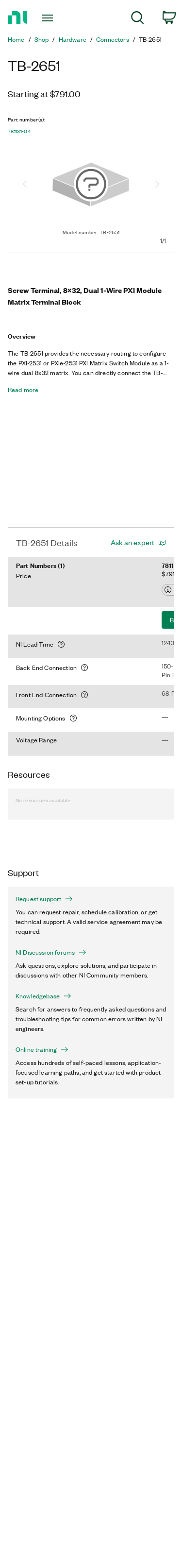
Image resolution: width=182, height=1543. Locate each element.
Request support (44, 898)
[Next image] (157, 185)
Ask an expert (132, 542)
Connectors (112, 39)
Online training (42, 1049)
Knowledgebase (43, 996)
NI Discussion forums (51, 952)
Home (16, 39)
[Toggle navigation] (48, 17)
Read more (23, 389)
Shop (41, 39)
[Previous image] (24, 185)
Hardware (72, 39)
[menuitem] (137, 19)
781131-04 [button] (19, 131)
